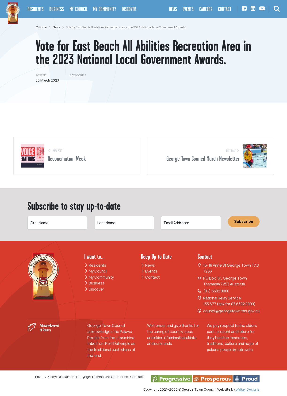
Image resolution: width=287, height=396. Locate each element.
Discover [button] (129, 9)
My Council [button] (78, 9)
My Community (99, 277)
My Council (95, 271)
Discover (94, 289)
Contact (150, 277)
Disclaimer (66, 376)
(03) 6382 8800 (216, 291)
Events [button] (188, 9)
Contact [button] (224, 9)
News (148, 265)
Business (94, 283)
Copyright (84, 376)
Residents (95, 265)
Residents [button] (35, 9)
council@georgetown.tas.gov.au (231, 311)
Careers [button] (205, 9)
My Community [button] (104, 9)
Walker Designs (248, 389)
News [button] (173, 9)
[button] (277, 9)
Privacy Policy (45, 376)
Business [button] (56, 9)
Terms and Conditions (111, 376)
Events (149, 271)
